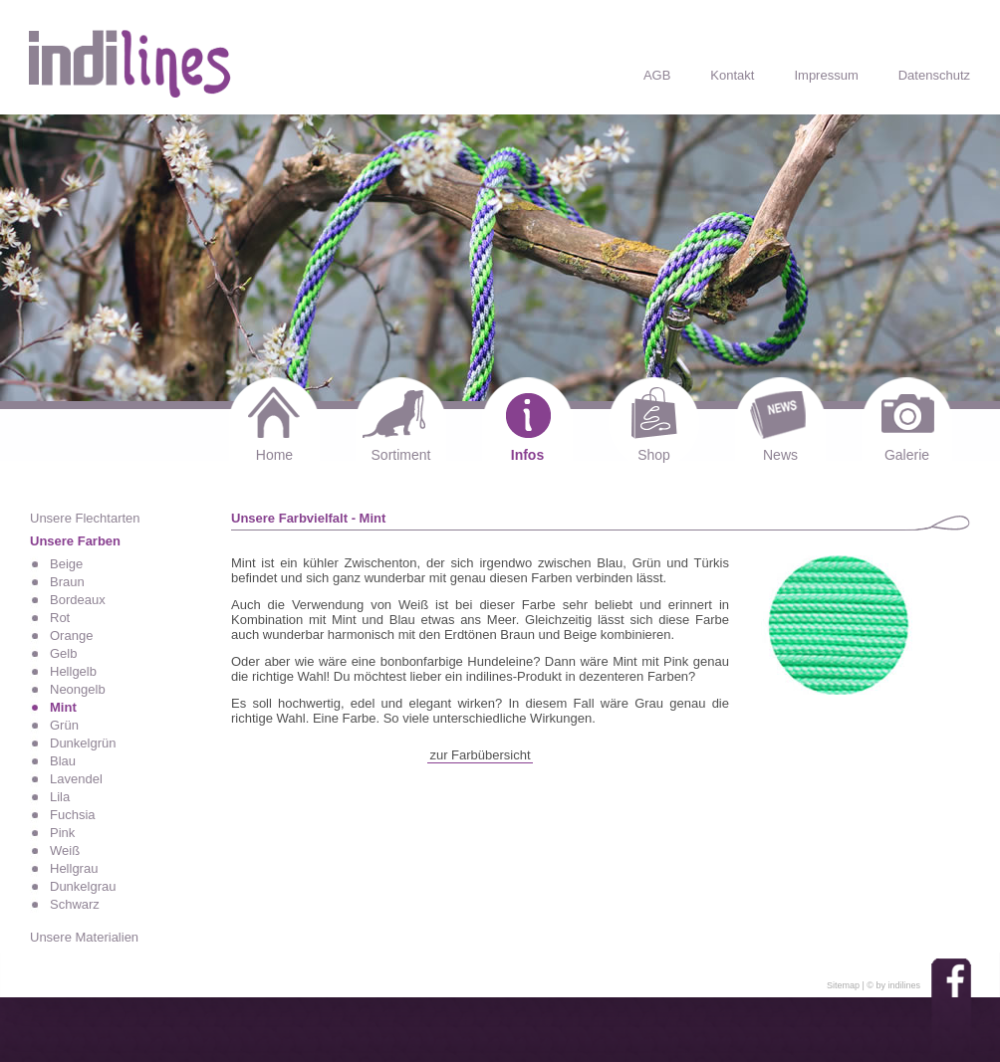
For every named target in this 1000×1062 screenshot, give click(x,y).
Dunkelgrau (83, 886)
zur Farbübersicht (479, 754)
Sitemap (843, 985)
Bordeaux (78, 599)
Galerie (906, 455)
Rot (60, 617)
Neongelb (78, 689)
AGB (656, 75)
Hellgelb (73, 671)
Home (274, 455)
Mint (63, 707)
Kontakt (732, 75)
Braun (67, 581)
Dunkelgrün (83, 743)
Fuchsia (73, 814)
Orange (71, 635)
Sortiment (401, 455)
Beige (66, 563)
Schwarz (75, 904)
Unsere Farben (75, 540)
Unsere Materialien (84, 937)
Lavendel (76, 778)
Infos (527, 455)
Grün (64, 725)
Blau (63, 760)
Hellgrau (74, 868)
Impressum (826, 75)
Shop (653, 455)
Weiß (65, 850)
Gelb (63, 653)
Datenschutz (934, 75)
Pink (62, 832)
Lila (60, 796)
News (780, 455)
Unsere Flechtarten (85, 518)
